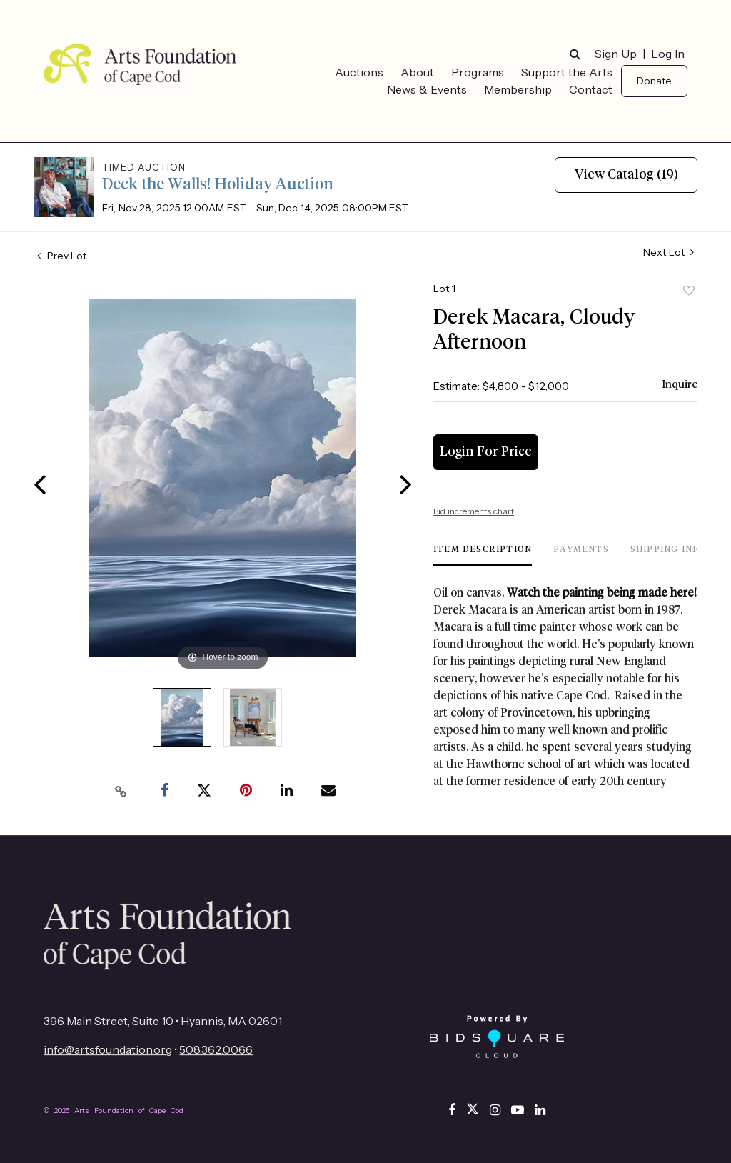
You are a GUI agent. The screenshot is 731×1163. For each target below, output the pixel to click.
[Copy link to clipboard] (121, 790)
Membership (518, 89)
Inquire (679, 384)
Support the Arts (566, 72)
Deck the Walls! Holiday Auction (217, 185)
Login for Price (486, 452)
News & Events (427, 89)
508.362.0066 (216, 1049)
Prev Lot (61, 255)
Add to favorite (688, 291)
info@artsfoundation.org (108, 1049)
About (417, 72)
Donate (654, 80)
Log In (668, 53)
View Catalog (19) (626, 175)
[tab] (482, 555)
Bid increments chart (473, 511)
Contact (590, 89)
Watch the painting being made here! (600, 593)
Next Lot (668, 252)
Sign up (616, 53)
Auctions (359, 72)
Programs (477, 72)
